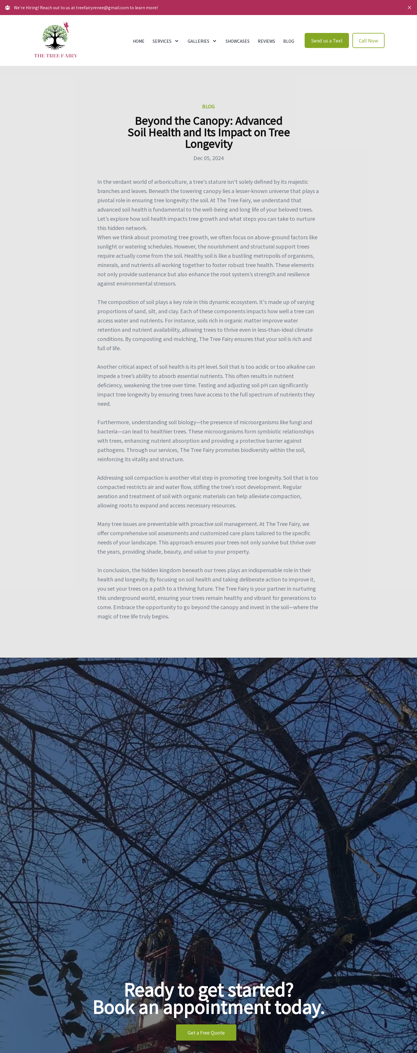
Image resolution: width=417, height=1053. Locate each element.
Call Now (368, 40)
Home (139, 41)
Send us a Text (327, 40)
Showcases (238, 41)
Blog (288, 41)
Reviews (266, 41)
